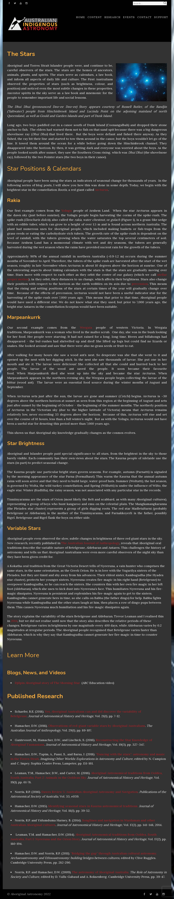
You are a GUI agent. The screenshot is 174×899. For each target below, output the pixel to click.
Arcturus (101, 190)
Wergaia (86, 327)
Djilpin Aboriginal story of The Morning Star (47, 683)
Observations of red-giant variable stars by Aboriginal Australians (96, 726)
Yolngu (66, 211)
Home (80, 17)
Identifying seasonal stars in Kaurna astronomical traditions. (93, 806)
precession (140, 284)
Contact (144, 17)
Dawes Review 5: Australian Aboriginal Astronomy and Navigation (89, 792)
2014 (14, 621)
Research (112, 17)
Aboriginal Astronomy (27, 894)
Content (95, 17)
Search (164, 2)
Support (161, 17)
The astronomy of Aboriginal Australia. (100, 872)
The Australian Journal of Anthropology (90, 543)
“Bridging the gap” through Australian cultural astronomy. (114, 853)
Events (129, 17)
